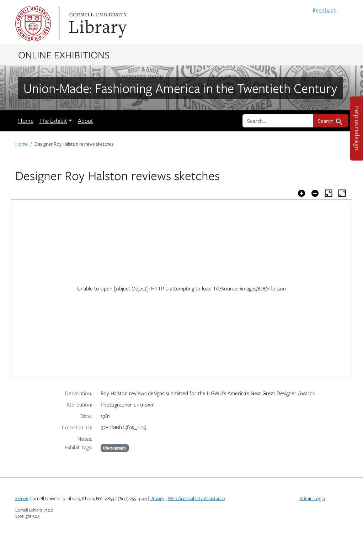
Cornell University (33, 23)
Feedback (324, 10)
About (85, 121)
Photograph (114, 447)
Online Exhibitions (64, 54)
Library (97, 23)
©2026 (21, 498)
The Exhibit (53, 121)
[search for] (278, 120)
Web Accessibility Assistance (196, 498)
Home (25, 121)
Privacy (157, 498)
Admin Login (312, 498)
